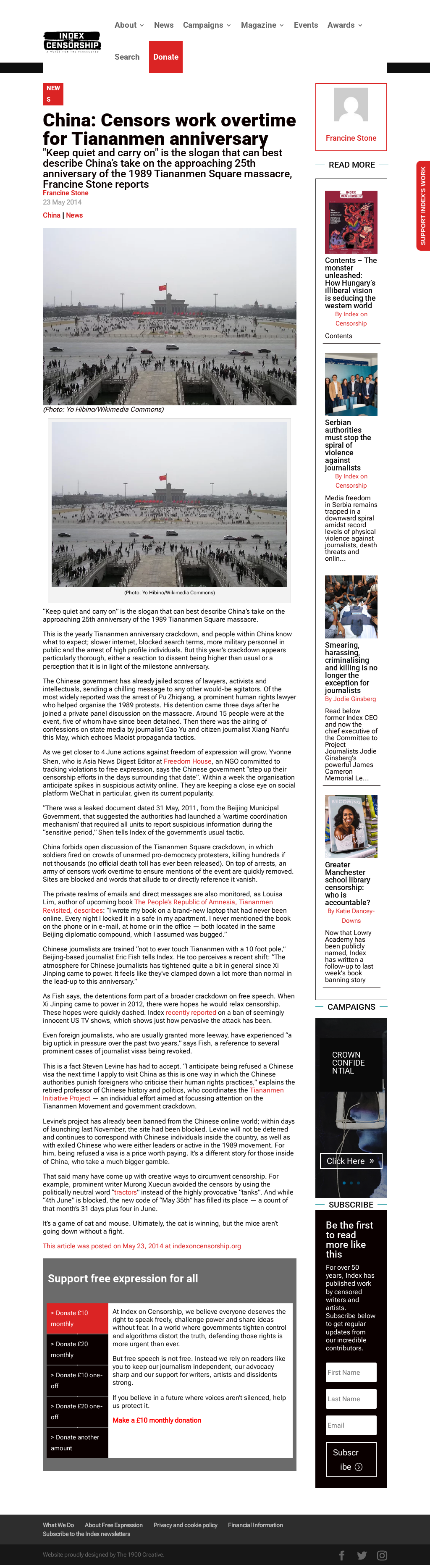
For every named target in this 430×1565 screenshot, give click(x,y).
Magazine (258, 25)
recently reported (191, 1012)
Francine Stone (66, 193)
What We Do (58, 1525)
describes (88, 910)
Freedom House (188, 761)
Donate (165, 57)
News (164, 25)
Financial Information (255, 1525)
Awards (341, 25)
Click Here (346, 1161)
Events (306, 25)
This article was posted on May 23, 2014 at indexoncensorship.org (142, 1246)
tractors (125, 1192)
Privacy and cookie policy (185, 1525)
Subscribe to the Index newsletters (86, 1534)
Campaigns (203, 25)
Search (127, 57)
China (51, 215)
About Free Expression (114, 1525)
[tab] (77, 1318)
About (125, 25)
